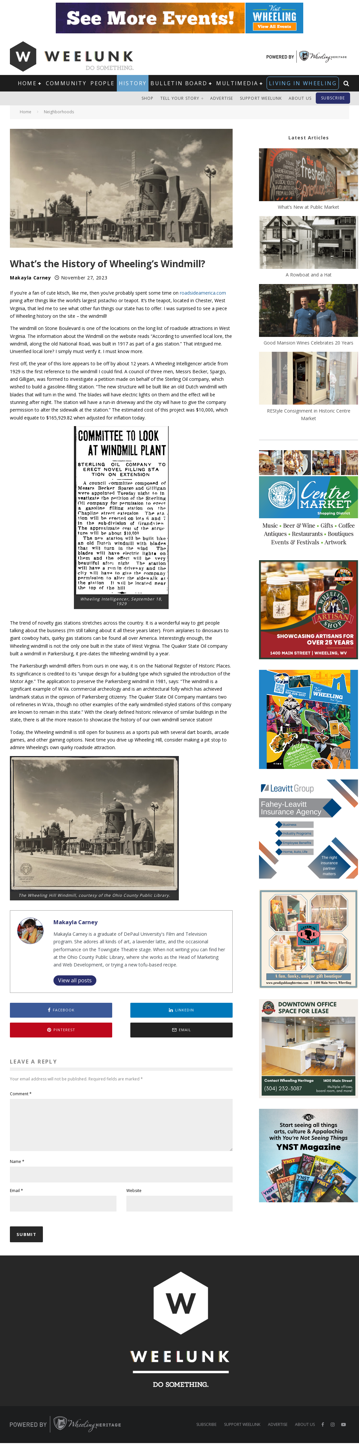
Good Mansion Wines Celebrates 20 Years (308, 343)
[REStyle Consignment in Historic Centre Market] (308, 379)
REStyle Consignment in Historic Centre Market (308, 414)
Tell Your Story (180, 98)
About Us (300, 98)
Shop (148, 98)
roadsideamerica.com (203, 293)
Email (16, 1198)
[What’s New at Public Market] (308, 175)
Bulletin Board (178, 83)
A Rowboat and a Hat (309, 275)
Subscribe (333, 98)
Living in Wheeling (303, 83)
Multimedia (237, 83)
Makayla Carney (30, 277)
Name (17, 1169)
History (133, 83)
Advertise (221, 98)
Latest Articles (308, 137)
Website (134, 1198)
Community (66, 83)
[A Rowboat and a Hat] (308, 243)
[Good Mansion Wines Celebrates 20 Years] (308, 311)
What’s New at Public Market (308, 207)
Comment (21, 1094)
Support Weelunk (261, 98)
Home (27, 83)
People (102, 83)
